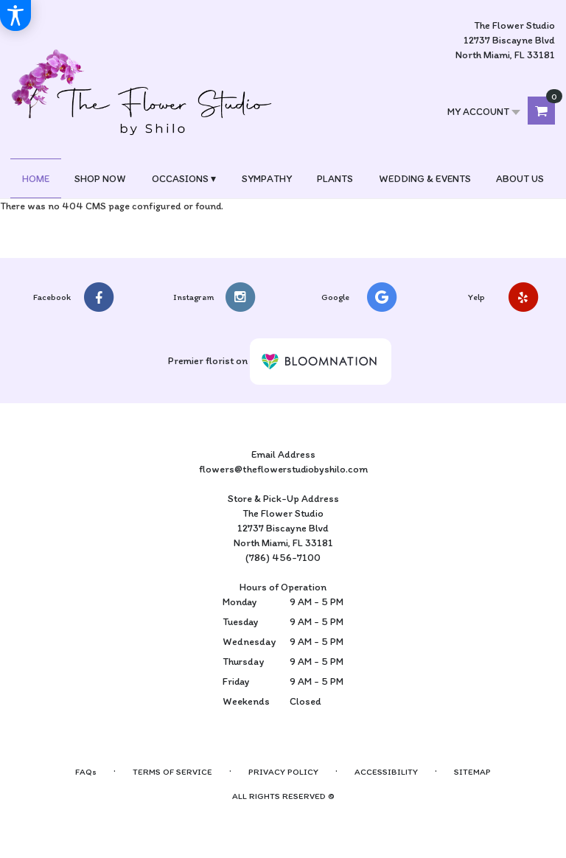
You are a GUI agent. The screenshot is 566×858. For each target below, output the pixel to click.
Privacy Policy (283, 772)
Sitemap (472, 772)
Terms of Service (172, 772)
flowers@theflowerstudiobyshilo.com (283, 469)
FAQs (86, 772)
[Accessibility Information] (15, 15)
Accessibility (386, 772)
